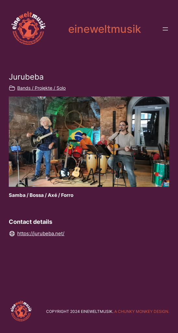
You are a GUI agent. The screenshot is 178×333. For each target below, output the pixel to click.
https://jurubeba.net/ (40, 234)
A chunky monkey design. (141, 311)
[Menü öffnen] (165, 29)
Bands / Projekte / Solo (41, 88)
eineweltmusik (104, 28)
